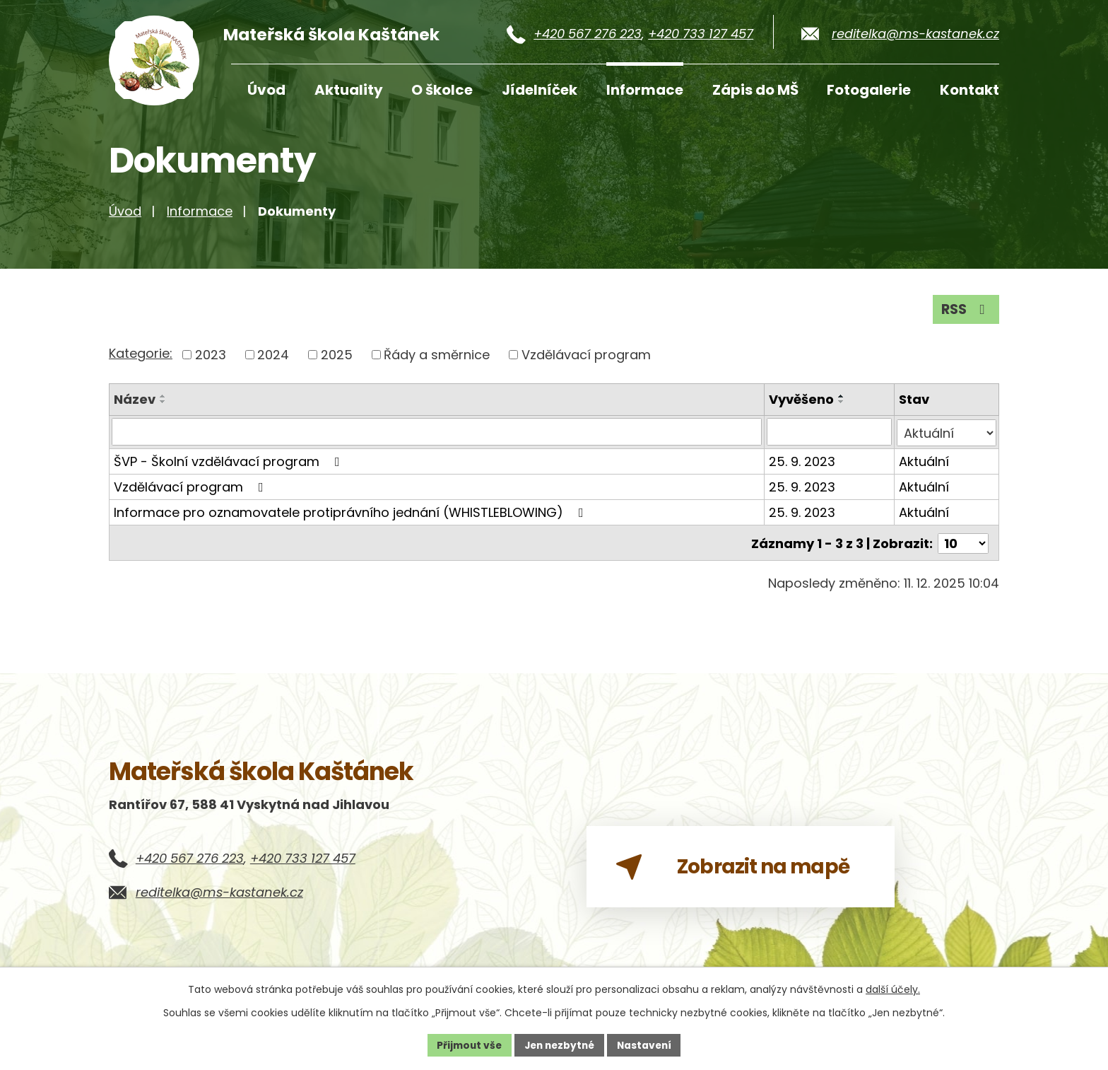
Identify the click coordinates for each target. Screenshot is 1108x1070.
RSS (965, 316)
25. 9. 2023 (803, 468)
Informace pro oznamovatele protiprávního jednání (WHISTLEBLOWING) (351, 519)
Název (134, 407)
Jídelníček (539, 90)
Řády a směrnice (437, 362)
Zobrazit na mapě (738, 877)
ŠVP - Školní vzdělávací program (230, 468)
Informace (644, 90)
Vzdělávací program (586, 362)
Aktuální (925, 468)
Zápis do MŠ (755, 90)
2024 (273, 362)
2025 (337, 362)
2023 (210, 362)
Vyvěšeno (802, 407)
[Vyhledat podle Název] (437, 439)
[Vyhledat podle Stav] (947, 439)
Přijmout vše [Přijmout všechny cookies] (466, 1044)
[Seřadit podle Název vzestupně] (163, 404)
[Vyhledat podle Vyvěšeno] (829, 439)
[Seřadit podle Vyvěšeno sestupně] (842, 409)
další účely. (893, 989)
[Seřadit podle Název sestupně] (163, 409)
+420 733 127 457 (700, 33)
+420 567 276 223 (588, 33)
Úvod (266, 90)
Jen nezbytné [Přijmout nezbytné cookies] (559, 1044)
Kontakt (969, 90)
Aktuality (348, 90)
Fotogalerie (869, 90)
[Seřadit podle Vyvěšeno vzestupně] (842, 404)
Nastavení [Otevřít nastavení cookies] (647, 1044)
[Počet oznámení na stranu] (963, 549)
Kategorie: (140, 361)
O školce (442, 90)
